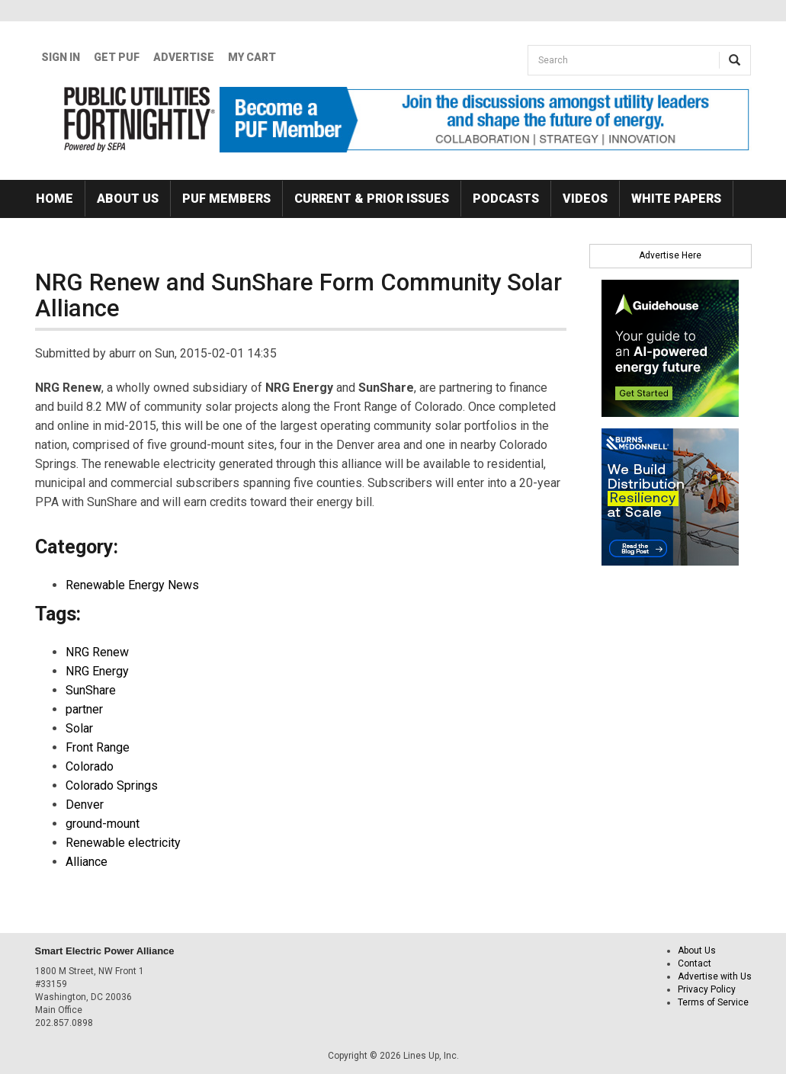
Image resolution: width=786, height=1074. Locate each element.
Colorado (90, 766)
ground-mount (103, 823)
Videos (585, 198)
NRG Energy (97, 671)
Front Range (98, 747)
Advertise (183, 57)
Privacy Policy (707, 989)
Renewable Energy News (132, 585)
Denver (85, 804)
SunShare (91, 690)
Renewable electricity (123, 842)
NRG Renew (97, 652)
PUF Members (226, 198)
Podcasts (506, 198)
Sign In (60, 57)
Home (54, 198)
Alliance (86, 861)
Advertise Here (670, 255)
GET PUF (117, 57)
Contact (694, 963)
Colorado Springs (112, 785)
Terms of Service (713, 1002)
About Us (128, 198)
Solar (79, 728)
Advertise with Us (715, 976)
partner (84, 709)
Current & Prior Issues (371, 198)
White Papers (676, 198)
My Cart (252, 57)
